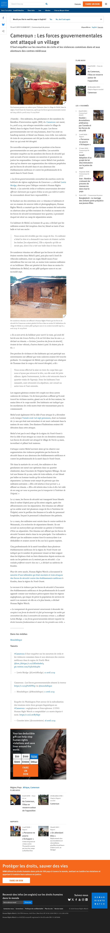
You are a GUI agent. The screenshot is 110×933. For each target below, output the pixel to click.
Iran (41, 10)
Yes (51, 19)
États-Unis (32, 10)
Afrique (26, 787)
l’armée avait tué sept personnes (36, 418)
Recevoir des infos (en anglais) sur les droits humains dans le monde (33, 896)
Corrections (19, 908)
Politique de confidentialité (34, 908)
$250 (34, 756)
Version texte (58, 908)
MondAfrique (16, 640)
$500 (17, 762)
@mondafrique (45, 686)
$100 (25, 756)
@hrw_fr (18, 663)
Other (34, 762)
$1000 (25, 762)
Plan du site (49, 908)
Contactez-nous (8, 908)
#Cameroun (19, 654)
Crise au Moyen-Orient (62, 10)
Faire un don (92, 4)
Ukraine (49, 10)
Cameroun (51, 122)
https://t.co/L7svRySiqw (29, 714)
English (94, 27)
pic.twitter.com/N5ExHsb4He (27, 666)
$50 (17, 756)
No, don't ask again (63, 19)
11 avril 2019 (49, 691)
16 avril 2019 (50, 720)
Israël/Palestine (19, 10)
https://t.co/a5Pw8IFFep (24, 686)
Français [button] (78, 4)
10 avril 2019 (49, 672)
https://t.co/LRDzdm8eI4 (33, 663)
